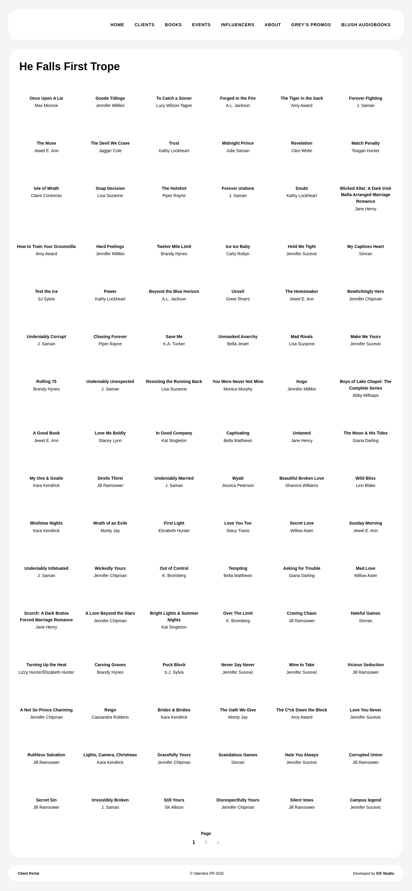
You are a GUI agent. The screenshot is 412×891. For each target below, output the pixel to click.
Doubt (302, 188)
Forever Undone (238, 188)
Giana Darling (366, 440)
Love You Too (237, 523)
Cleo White (302, 150)
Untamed (302, 433)
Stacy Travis (237, 530)
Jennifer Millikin (110, 105)
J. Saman (365, 105)
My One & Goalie (46, 478)
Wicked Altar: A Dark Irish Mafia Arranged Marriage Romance (365, 195)
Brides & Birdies (174, 709)
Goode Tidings (110, 98)
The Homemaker (302, 291)
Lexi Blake (366, 485)
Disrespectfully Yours (238, 800)
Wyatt (238, 478)
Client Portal (28, 873)
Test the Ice (46, 291)
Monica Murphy (237, 389)
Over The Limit (238, 613)
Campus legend (365, 800)
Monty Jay (110, 530)
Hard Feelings (110, 246)
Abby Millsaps (366, 395)
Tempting (238, 568)
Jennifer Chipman (365, 298)
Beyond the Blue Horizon (174, 291)
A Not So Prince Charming (46, 709)
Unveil (238, 291)
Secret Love (302, 523)
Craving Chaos (302, 613)
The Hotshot (174, 188)
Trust (174, 143)
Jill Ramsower (110, 485)
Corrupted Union (365, 754)
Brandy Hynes (174, 253)
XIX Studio (385, 873)
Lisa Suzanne (110, 195)
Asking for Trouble (301, 568)
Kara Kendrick (46, 485)
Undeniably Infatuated (46, 568)
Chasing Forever (110, 336)
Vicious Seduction (365, 664)
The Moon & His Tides (366, 433)
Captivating (237, 433)
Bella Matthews (238, 440)
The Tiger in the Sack (302, 98)
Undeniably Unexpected (110, 381)
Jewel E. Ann (46, 150)
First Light (174, 523)
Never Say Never (238, 664)
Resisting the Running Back (174, 381)
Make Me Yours (366, 336)
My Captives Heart (365, 246)
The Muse (46, 143)
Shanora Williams (302, 485)
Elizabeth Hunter (174, 530)
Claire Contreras (46, 195)
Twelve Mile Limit (174, 246)
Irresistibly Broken (110, 800)
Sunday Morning (365, 523)
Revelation (302, 143)
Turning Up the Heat (47, 664)
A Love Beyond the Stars (110, 613)
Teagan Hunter (365, 150)
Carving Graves (110, 664)
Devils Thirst (110, 478)
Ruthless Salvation (46, 754)
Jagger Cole (110, 150)
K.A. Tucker (174, 343)
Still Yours (174, 800)
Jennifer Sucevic (301, 253)
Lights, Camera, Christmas (110, 754)
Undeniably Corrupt (46, 336)
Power (110, 291)
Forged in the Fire (238, 98)
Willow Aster (301, 530)
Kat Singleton (173, 440)
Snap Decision (110, 188)
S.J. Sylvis (174, 672)
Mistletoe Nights (46, 523)
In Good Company (174, 433)
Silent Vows (302, 800)
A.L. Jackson (238, 105)
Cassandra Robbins (110, 717)
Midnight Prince (238, 143)
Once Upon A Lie (46, 98)
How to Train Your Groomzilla (46, 246)
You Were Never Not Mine (237, 381)
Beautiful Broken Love (301, 478)
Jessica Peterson (238, 485)
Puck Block (174, 664)
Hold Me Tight (302, 246)
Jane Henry (365, 208)
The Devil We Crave (110, 143)
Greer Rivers (238, 298)
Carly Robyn (237, 253)
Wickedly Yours (110, 568)
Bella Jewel (238, 343)
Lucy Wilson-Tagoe (174, 105)
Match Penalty (365, 143)
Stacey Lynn (110, 440)
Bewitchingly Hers (365, 291)
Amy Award (302, 105)
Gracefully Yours (174, 754)
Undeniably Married (174, 478)
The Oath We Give (238, 709)
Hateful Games (365, 613)
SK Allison (173, 807)
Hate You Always (301, 754)
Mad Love (366, 568)
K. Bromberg (174, 575)
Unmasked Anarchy (238, 336)
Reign (110, 709)
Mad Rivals (302, 336)
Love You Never (366, 709)
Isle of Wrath (46, 188)
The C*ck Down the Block (301, 709)
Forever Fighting (365, 98)
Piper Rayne (174, 195)
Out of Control (174, 568)
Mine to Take (301, 664)
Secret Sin (46, 800)
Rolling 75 (46, 381)
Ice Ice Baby (238, 246)
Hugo (301, 381)
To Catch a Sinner (174, 98)
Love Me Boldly (110, 433)
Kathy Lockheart (174, 150)
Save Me (174, 336)
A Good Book (46, 433)
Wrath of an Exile (110, 523)
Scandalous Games (237, 754)
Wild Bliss (366, 478)
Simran (365, 253)
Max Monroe (46, 105)
